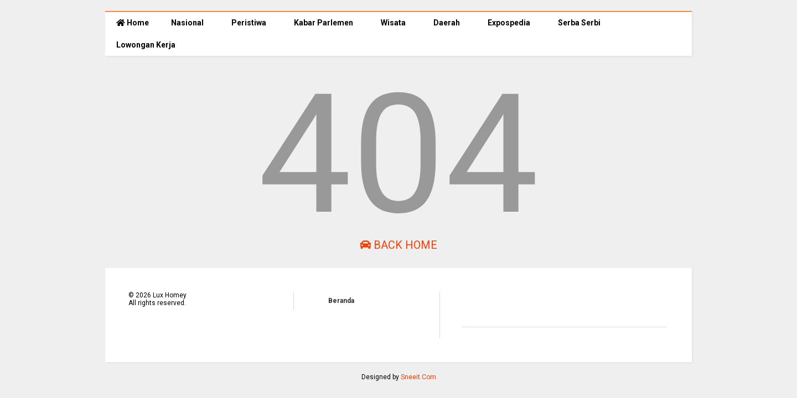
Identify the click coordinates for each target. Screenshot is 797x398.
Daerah (446, 22)
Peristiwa (248, 22)
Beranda (341, 301)
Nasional (187, 22)
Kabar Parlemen (323, 22)
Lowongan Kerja (145, 44)
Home (132, 22)
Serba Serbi (579, 22)
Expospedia (509, 22)
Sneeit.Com (418, 377)
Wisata (393, 22)
